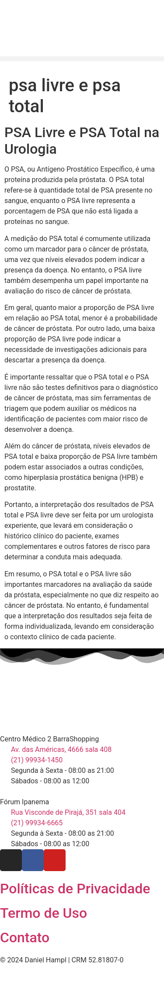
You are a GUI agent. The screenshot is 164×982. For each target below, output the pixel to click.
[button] (82, 58)
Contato (24, 937)
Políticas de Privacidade (75, 888)
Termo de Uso (43, 913)
